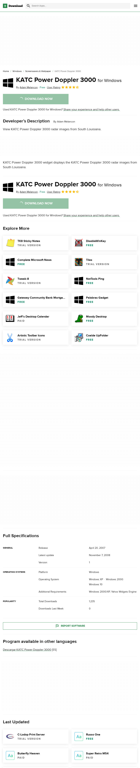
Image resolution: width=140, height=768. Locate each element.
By (27, 87)
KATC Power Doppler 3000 (69, 80)
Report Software (70, 626)
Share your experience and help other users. (91, 109)
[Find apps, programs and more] (78, 6)
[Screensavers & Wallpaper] (38, 71)
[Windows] (17, 71)
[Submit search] (28, 6)
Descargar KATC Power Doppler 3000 (27, 650)
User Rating (63, 87)
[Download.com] (13, 6)
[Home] (6, 71)
